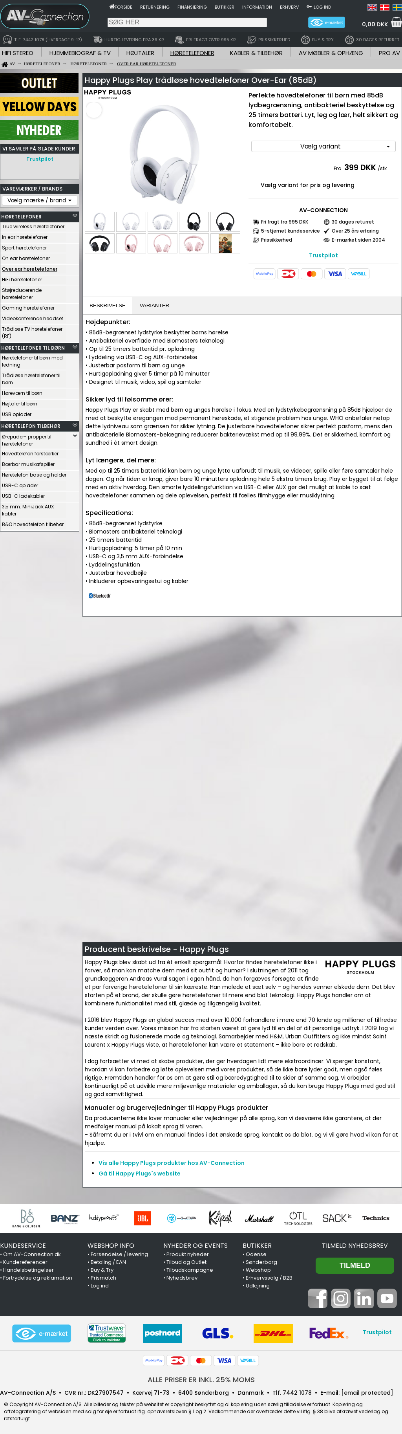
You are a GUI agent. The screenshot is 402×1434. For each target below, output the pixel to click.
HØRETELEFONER (192, 53)
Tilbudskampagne (189, 1270)
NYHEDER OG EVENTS (195, 1245)
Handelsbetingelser (28, 1270)
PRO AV (389, 53)
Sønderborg (261, 1262)
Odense (256, 1254)
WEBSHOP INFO (111, 1245)
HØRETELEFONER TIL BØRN (33, 346)
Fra (338, 168)
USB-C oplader (20, 483)
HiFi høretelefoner (22, 277)
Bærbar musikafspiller (28, 462)
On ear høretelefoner (26, 256)
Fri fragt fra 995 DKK (284, 221)
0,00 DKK (375, 24)
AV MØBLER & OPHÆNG (331, 53)
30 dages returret (353, 221)
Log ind (322, 7)
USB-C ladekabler (23, 494)
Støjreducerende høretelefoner (22, 292)
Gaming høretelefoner (28, 306)
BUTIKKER (257, 1245)
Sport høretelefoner (24, 245)
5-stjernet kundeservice (290, 230)
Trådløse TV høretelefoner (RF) (32, 330)
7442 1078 (297, 1393)
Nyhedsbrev (181, 1278)
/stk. (383, 168)
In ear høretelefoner (25, 235)
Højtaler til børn (19, 401)
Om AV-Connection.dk (32, 1254)
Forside (123, 7)
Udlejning (258, 1285)
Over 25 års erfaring (355, 230)
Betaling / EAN (108, 1262)
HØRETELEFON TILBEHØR (30, 424)
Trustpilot (39, 159)
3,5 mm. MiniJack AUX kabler (28, 508)
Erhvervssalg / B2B (269, 1278)
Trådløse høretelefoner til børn (31, 377)
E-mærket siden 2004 (358, 240)
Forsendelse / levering (119, 1254)
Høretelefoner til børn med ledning (32, 359)
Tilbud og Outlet (186, 1262)
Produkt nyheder (187, 1254)
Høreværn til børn (22, 391)
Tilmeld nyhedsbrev (355, 1245)
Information (257, 7)
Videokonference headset (32, 316)
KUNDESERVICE (23, 1245)
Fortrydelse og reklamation (37, 1278)
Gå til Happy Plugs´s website (140, 1173)
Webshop (258, 1270)
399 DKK (360, 167)
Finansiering (192, 7)
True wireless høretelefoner (33, 224)
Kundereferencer (25, 1262)
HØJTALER (140, 53)
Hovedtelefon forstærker (30, 451)
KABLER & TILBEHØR (256, 53)
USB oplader (16, 412)
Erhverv (289, 7)
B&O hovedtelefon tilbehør (33, 522)
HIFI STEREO (17, 53)
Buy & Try (102, 1270)
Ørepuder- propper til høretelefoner (26, 438)
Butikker (224, 7)
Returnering (155, 7)
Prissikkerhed (276, 240)
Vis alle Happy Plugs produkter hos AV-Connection (172, 1163)
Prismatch (103, 1278)
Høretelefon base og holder (34, 472)
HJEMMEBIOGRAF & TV (80, 53)
